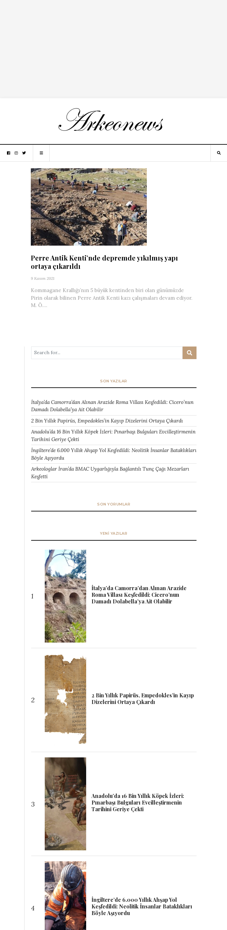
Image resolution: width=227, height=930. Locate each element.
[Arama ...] (107, 353)
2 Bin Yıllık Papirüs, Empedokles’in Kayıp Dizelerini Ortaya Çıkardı (107, 421)
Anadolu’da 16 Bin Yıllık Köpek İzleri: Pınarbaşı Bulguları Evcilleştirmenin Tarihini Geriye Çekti (113, 435)
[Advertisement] (113, 46)
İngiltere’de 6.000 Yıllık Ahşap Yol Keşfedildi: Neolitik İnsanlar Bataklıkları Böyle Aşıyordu (114, 454)
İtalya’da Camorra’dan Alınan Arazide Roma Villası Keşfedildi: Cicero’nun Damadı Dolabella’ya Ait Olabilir (112, 406)
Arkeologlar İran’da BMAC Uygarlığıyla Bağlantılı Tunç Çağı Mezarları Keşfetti (110, 473)
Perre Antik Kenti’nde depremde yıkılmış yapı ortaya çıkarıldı (104, 262)
